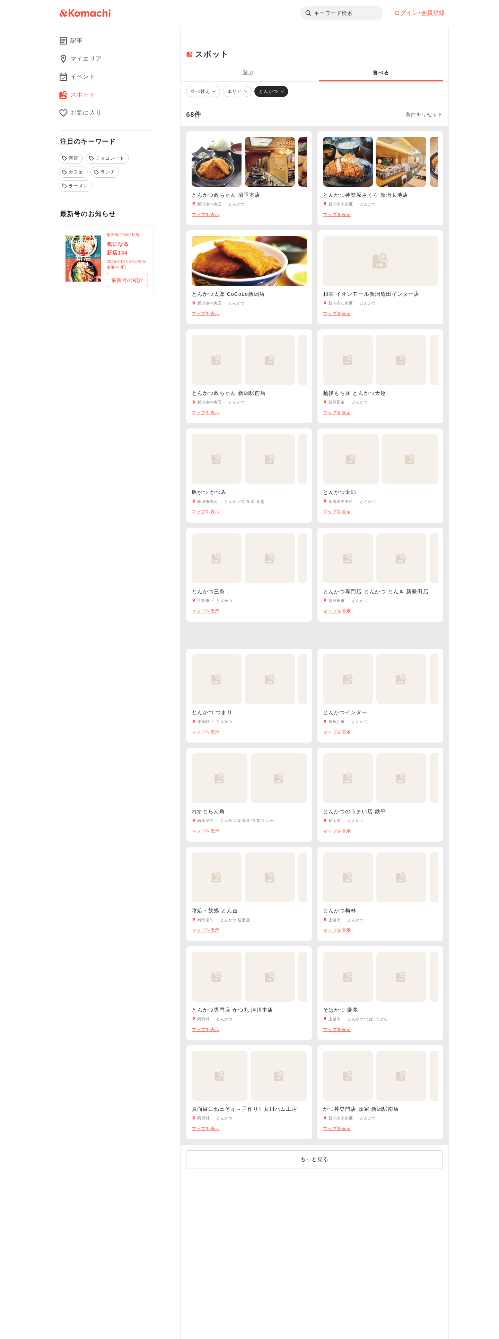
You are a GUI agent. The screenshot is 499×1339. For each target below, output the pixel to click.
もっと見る (314, 1159)
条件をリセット (424, 115)
